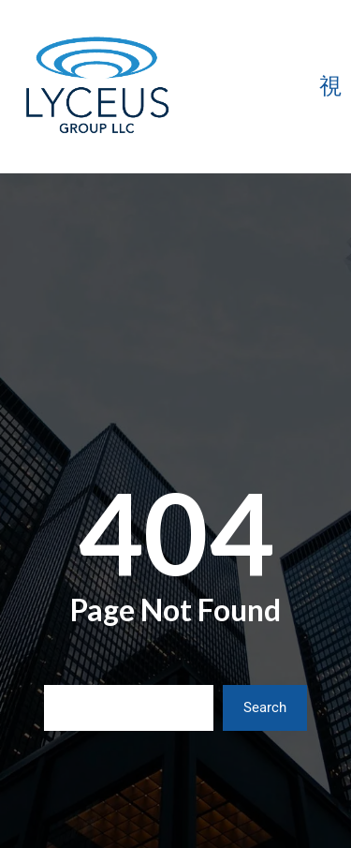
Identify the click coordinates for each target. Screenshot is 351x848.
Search (264, 707)
